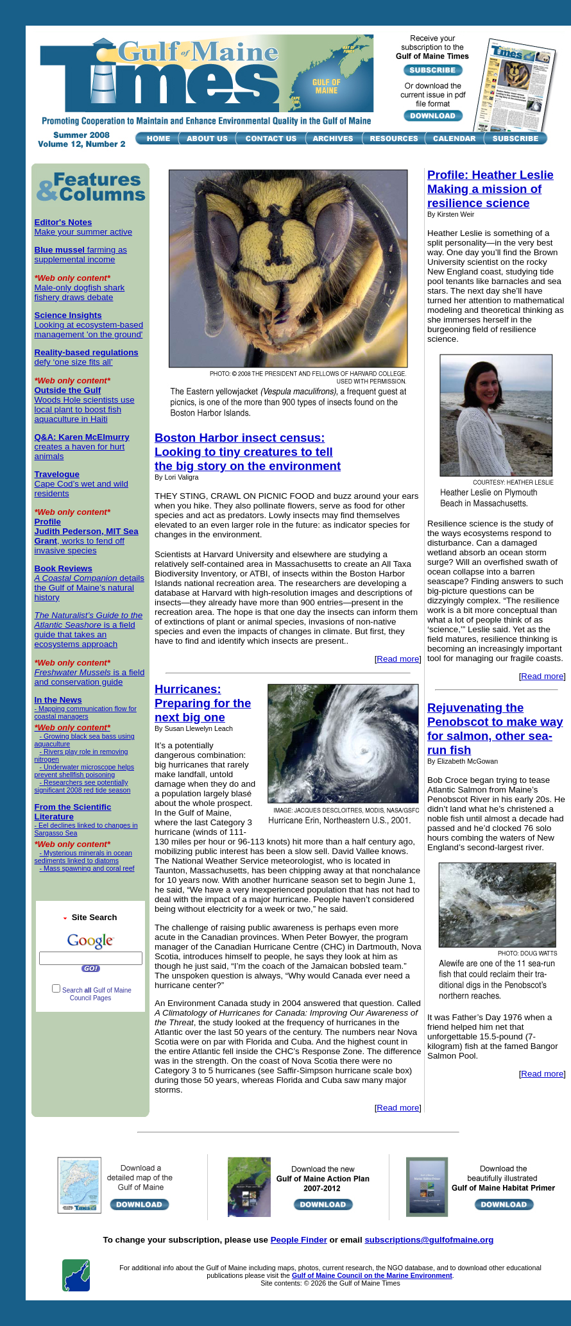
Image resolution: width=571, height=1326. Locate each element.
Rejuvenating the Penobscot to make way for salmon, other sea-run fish (495, 729)
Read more (398, 659)
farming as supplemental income (81, 254)
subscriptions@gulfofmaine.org (428, 1240)
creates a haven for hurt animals (82, 446)
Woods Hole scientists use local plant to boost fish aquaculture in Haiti (85, 404)
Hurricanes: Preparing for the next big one (203, 703)
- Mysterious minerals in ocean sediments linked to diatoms (84, 856)
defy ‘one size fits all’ (87, 357)
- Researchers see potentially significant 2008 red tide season (83, 786)
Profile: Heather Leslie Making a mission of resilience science (490, 189)
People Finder (299, 1240)
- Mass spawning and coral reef (85, 868)
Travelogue (57, 474)
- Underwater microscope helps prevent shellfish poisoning (84, 770)
